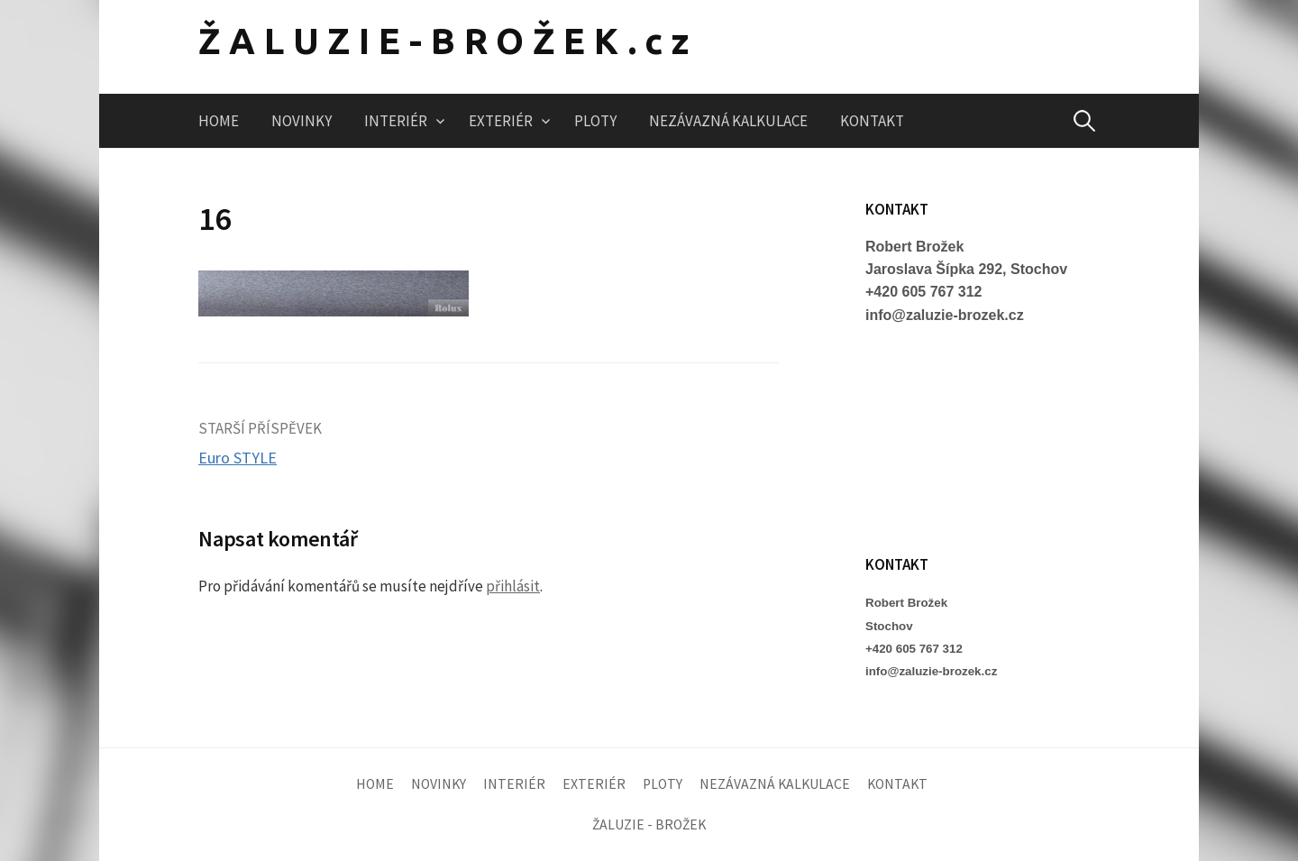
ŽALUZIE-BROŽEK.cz (448, 41)
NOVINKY (301, 121)
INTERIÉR (395, 121)
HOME (218, 121)
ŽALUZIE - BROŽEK (649, 824)
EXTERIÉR (501, 121)
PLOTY (595, 121)
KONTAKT (872, 121)
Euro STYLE (237, 457)
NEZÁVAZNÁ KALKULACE (728, 121)
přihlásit (513, 586)
